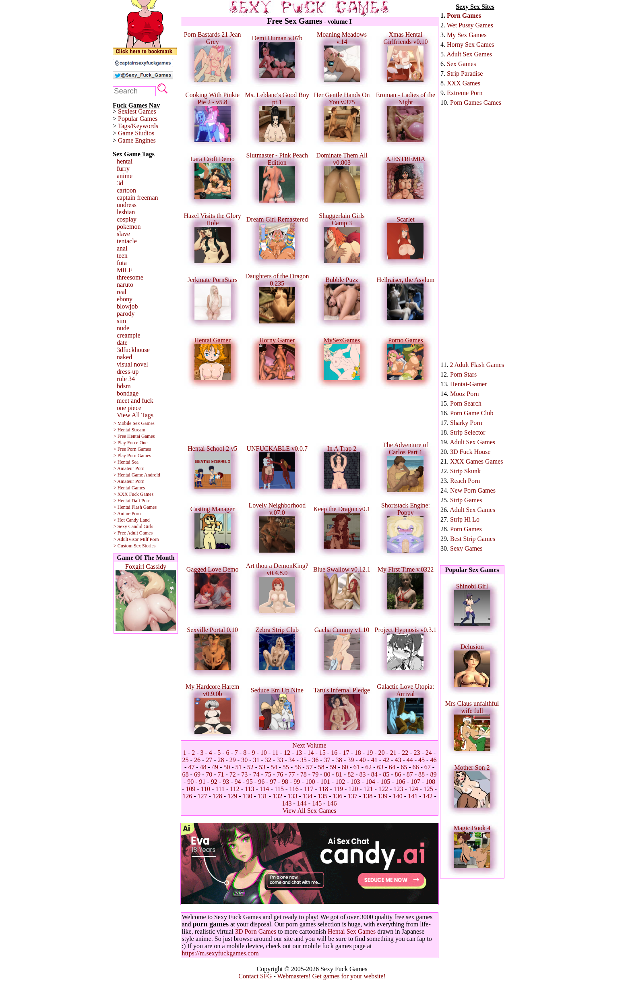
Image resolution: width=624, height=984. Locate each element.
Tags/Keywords (138, 125)
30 (244, 759)
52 (250, 767)
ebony (124, 299)
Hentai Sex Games (352, 931)
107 (415, 781)
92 (214, 781)
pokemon (129, 226)
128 (217, 796)
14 (311, 752)
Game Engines (137, 140)
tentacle (127, 241)
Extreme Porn (464, 92)
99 (296, 781)
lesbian (126, 212)
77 (292, 774)
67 (427, 767)
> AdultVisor (126, 539)
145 (317, 803)
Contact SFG (255, 976)
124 (413, 788)
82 (350, 774)
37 (327, 759)
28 (221, 759)
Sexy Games (466, 548)
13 (298, 752)
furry (123, 168)
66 (415, 767)
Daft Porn (141, 500)
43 (398, 759)
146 (332, 803)
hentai (124, 161)
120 (353, 788)
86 (398, 774)
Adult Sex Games (469, 54)
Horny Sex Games (470, 44)
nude (123, 328)
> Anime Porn (127, 513)
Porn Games (464, 15)
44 (410, 759)
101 (325, 781)
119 (338, 788)
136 (337, 796)
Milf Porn (149, 539)
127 (202, 796)
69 (197, 774)
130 (247, 796)
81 (339, 774)
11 (275, 752)
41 (374, 759)
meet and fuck (135, 400)
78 (303, 774)
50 (226, 767)
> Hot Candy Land (132, 520)
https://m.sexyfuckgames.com (220, 953)
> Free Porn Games (132, 449)
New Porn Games (473, 490)
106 (400, 781)
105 (385, 781)
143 (287, 803)
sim (121, 320)
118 (323, 788)
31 (256, 759)
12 (287, 752)
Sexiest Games (137, 111)
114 (264, 788)
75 (268, 774)
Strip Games (466, 500)
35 (303, 759)
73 (244, 774)
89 (433, 774)
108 (430, 781)
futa (122, 262)
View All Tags (135, 415)
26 (197, 759)
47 (191, 767)
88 (421, 774)
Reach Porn (465, 480)
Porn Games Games (475, 102)
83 (362, 774)
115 (279, 788)
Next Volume (309, 745)
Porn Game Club (472, 413)
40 (362, 759)
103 (355, 781)
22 (405, 752)
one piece (129, 407)
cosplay (126, 219)
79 (315, 774)
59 (333, 767)
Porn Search (465, 403)
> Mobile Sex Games (134, 423)
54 (274, 767)
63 (380, 767)
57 (309, 767)
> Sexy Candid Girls (133, 526)
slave (123, 233)
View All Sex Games (310, 810)
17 (346, 752)
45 (421, 759)
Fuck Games (141, 494)
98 (285, 781)
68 (185, 774)
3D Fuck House (470, 451)
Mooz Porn (464, 393)
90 (190, 781)
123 (398, 788)
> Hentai (122, 500)
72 (232, 774)
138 (367, 796)
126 (187, 796)
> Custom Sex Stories (134, 546)
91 (202, 781)
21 (393, 752)
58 (321, 767)
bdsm (124, 386)
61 (356, 767)
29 (232, 759)
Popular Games (137, 118)
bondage (127, 393)
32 (268, 759)
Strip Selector (468, 432)
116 (293, 788)
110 (205, 788)
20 (381, 752)
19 (369, 752)
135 (322, 796)
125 (428, 788)
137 (352, 796)
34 (292, 759)
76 (280, 774)
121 (368, 788)
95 (249, 781)
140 (398, 796)
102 (340, 781)
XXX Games (463, 83)
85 (386, 774)
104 (370, 781)
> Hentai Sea (126, 462)
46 (433, 759)
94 (238, 781)
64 (392, 767)
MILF (124, 270)
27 (209, 759)
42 (386, 759)
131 (262, 796)
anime (124, 175)
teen (122, 255)
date (122, 342)
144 (302, 803)
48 (203, 767)
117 (308, 788)
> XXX (121, 494)
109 (190, 788)
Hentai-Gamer (468, 384)
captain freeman (137, 197)
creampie (129, 335)
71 (221, 774)
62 (368, 767)
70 (209, 774)
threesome (130, 277)
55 (286, 767)
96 (261, 781)
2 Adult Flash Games (477, 364)
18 (358, 752)
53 (262, 767)
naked (124, 357)
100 (310, 781)
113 (249, 788)
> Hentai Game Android (137, 475)
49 (215, 767)
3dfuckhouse (133, 349)
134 (307, 796)
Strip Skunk (465, 471)
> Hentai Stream (129, 430)
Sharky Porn (466, 422)
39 (350, 759)
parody (125, 313)
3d (120, 183)
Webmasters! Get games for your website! (331, 976)
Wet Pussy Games (470, 25)
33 (280, 759)
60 (344, 767)
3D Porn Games (255, 931)
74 (256, 774)
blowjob (127, 306)
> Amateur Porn (129, 468)
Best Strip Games (472, 538)
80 (327, 774)
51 (239, 767)
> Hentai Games (129, 488)
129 (232, 796)
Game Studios (136, 133)
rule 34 (126, 378)
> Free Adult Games (133, 533)
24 (429, 752)
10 (263, 752)
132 (277, 796)
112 (234, 788)
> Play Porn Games (132, 455)
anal (122, 248)
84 (374, 774)
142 (427, 796)
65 (404, 767)
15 (322, 752)
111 (220, 788)
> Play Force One (130, 442)
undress (126, 204)
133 (293, 796)
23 (416, 752)
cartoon (126, 190)
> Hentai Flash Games (135, 507)
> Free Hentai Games (134, 436)
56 (297, 767)
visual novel (132, 364)
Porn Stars (463, 374)
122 (383, 788)
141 (412, 796)
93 (226, 781)
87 (410, 774)
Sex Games (461, 63)
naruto (125, 284)
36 (315, 759)
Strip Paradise (465, 73)
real (121, 291)
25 (185, 759)
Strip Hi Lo (464, 519)
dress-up (127, 371)
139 (382, 796)
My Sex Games (467, 34)
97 (273, 781)
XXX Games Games (476, 461)
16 (334, 752)
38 (339, 759)
